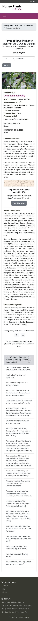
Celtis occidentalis (23, 99)
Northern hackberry (13, 108)
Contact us (13, 617)
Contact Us (33, 1)
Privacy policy (24, 617)
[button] (4, 80)
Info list (4, 592)
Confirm (6, 65)
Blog (3, 589)
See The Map (19, 203)
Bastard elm (23, 105)
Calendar (5, 586)
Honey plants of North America (13, 602)
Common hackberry (11, 105)
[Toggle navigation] (4, 16)
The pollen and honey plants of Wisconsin (16, 605)
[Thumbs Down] (16, 335)
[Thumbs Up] (23, 335)
